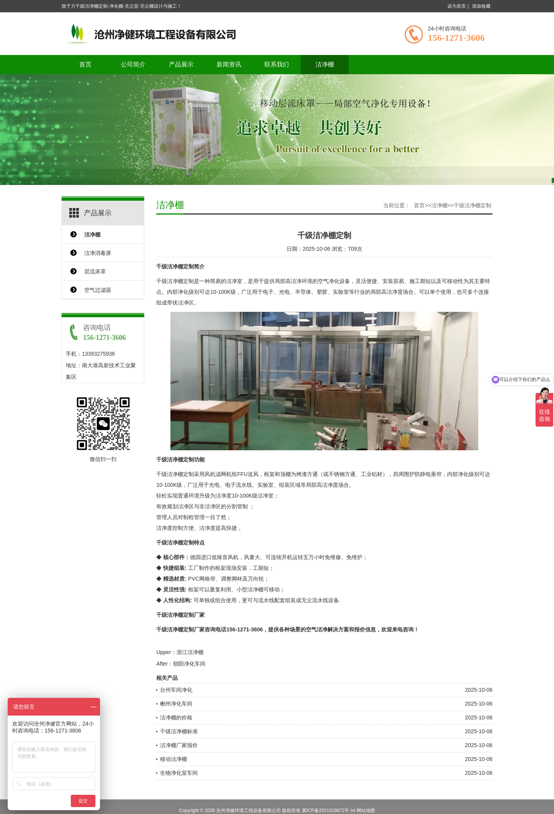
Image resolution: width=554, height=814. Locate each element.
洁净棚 (324, 64)
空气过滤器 (97, 290)
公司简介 (133, 64)
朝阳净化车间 (189, 664)
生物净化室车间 (179, 773)
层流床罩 (95, 271)
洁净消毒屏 (97, 253)
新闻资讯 (229, 64)
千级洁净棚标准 (179, 731)
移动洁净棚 (173, 759)
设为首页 (456, 6)
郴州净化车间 (176, 704)
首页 (85, 64)
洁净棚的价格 (176, 717)
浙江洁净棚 (190, 652)
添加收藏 (481, 6)
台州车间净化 (176, 690)
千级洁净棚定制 (472, 205)
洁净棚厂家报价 (179, 745)
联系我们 (276, 64)
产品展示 (181, 64)
